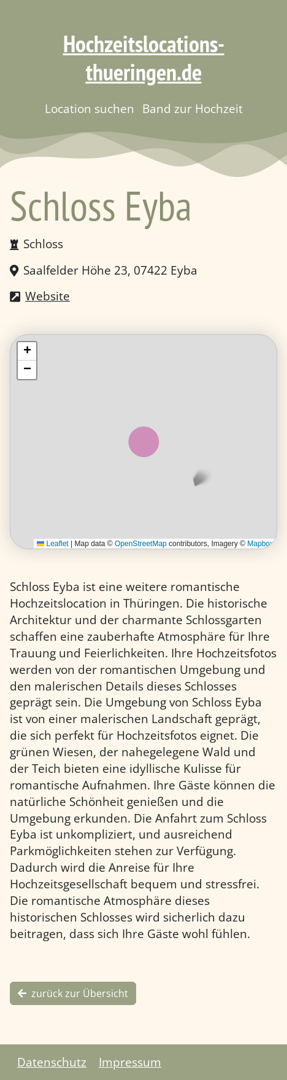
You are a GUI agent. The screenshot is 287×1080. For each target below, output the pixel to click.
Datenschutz (51, 1062)
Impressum (130, 1062)
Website (47, 296)
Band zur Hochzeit (192, 109)
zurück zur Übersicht (73, 993)
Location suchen (89, 109)
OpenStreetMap (141, 543)
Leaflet (52, 543)
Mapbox (260, 543)
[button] (27, 351)
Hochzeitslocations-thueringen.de (143, 57)
